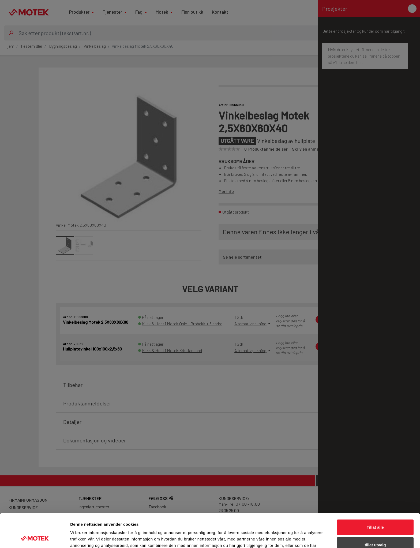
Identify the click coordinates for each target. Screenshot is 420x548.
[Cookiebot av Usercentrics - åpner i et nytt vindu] (34, 538)
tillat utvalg (375, 513)
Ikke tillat (375, 530)
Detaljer (285, 537)
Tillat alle (375, 495)
